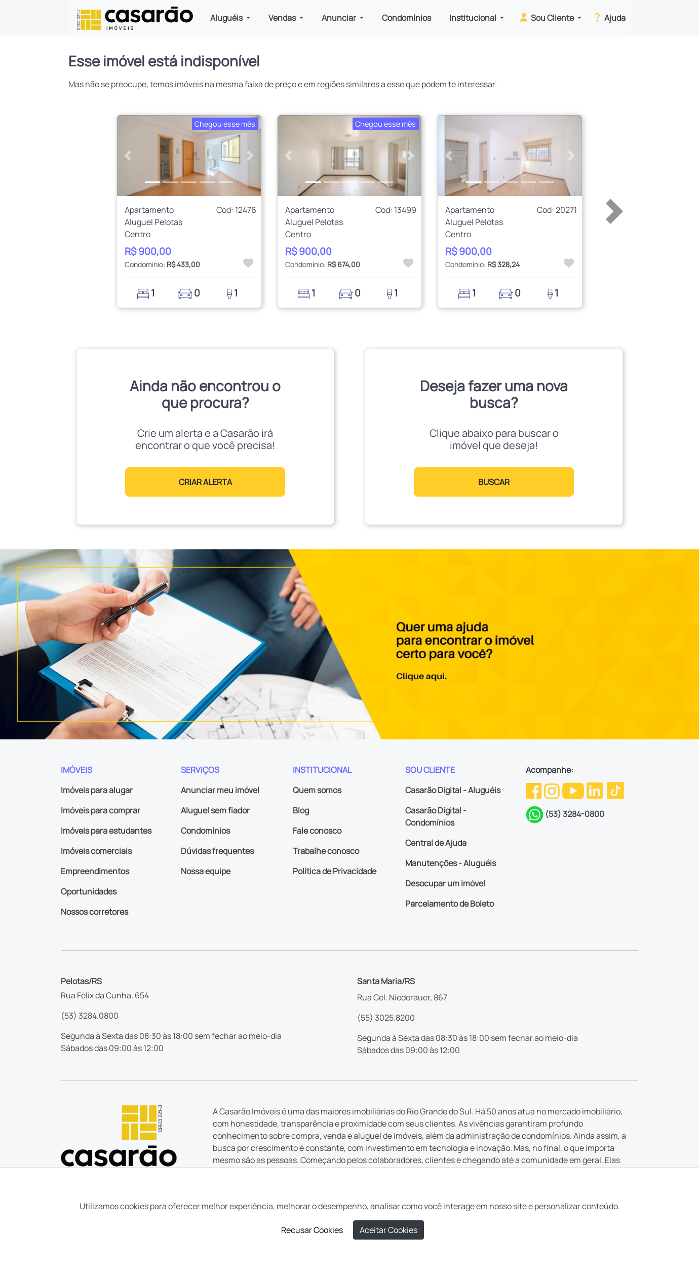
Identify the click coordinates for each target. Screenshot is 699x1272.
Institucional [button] (473, 17)
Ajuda (609, 17)
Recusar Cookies (312, 1230)
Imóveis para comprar (100, 810)
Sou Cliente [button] (546, 17)
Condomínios (406, 17)
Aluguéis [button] (227, 17)
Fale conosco (317, 830)
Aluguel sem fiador (215, 810)
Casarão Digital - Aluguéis (452, 790)
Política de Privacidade (334, 871)
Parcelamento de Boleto (449, 903)
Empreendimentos (95, 871)
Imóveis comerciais (96, 850)
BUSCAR (494, 482)
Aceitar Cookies (388, 1230)
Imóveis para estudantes (106, 830)
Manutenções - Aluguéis (450, 863)
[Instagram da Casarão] (552, 790)
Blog (301, 810)
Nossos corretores (94, 911)
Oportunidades (88, 891)
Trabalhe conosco (326, 850)
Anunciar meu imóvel (220, 790)
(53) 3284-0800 (574, 813)
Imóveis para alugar (97, 790)
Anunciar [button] (340, 17)
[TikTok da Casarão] (615, 790)
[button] (128, 155)
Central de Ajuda (436, 842)
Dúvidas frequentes (217, 850)
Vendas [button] (282, 17)
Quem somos (317, 790)
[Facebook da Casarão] (534, 790)
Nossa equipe (205, 871)
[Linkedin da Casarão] (595, 790)
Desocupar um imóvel (445, 883)
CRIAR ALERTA (205, 482)
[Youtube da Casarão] (574, 790)
